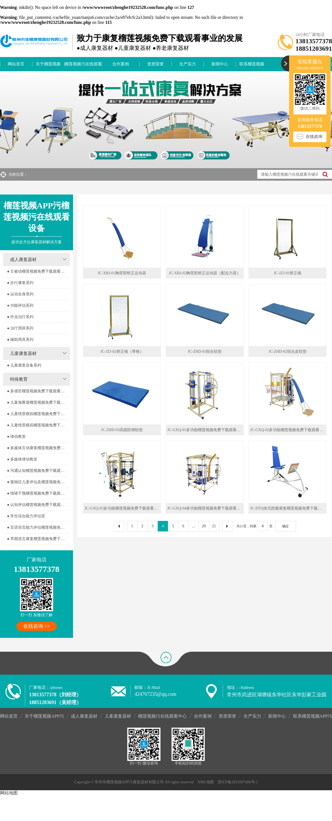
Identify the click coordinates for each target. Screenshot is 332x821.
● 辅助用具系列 (20, 339)
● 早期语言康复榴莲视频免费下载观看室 (38, 539)
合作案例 (120, 64)
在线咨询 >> (36, 626)
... (193, 526)
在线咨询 (314, 136)
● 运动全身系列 (20, 294)
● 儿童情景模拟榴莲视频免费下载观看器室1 (38, 414)
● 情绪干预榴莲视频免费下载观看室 (37, 493)
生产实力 (187, 64)
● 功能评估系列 (20, 305)
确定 (285, 526)
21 (214, 526)
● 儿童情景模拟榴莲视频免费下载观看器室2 (38, 425)
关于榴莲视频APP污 (48, 66)
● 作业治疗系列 (20, 317)
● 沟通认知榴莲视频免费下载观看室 (37, 471)
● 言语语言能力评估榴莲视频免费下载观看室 (38, 527)
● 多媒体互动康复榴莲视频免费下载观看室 (38, 448)
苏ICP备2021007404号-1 (238, 782)
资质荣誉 (155, 64)
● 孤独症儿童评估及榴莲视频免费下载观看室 (38, 482)
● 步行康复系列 (20, 283)
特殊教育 (19, 379)
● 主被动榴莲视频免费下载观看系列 (37, 271)
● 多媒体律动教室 (22, 459)
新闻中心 (219, 64)
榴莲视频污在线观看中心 (83, 66)
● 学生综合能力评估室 (26, 516)
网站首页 (16, 64)
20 (204, 526)
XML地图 (206, 782)
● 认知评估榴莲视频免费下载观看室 (37, 505)
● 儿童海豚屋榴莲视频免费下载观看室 (38, 402)
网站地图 (9, 793)
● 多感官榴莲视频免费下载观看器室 (37, 391)
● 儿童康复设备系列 (24, 365)
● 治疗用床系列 (20, 328)
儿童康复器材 (23, 353)
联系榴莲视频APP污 (251, 66)
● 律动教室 (16, 436)
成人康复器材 (23, 259)
